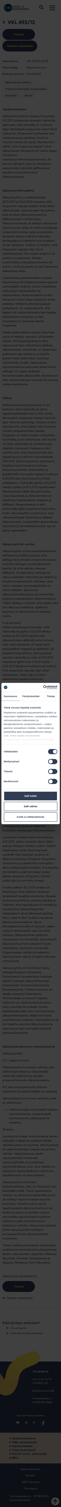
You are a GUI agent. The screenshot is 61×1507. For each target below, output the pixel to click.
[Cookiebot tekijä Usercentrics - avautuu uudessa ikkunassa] (43, 687)
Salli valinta (30, 806)
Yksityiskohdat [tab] (31, 696)
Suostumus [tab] (10, 696)
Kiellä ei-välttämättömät (30, 817)
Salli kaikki (30, 796)
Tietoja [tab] (51, 696)
